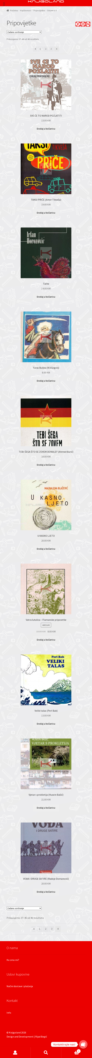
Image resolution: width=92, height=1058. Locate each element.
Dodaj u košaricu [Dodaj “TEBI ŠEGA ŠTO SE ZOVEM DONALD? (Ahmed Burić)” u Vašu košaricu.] (46, 464)
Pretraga (46, 1052)
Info (9, 1012)
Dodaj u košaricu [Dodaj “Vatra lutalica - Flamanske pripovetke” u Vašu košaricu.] (46, 639)
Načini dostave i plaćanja (20, 986)
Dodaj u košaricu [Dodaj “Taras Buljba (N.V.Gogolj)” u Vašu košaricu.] (46, 380)
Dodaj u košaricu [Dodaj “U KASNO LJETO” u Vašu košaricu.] (46, 548)
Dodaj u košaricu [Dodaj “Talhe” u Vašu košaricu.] (46, 296)
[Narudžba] (24, 32)
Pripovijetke (39, 10)
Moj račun (15, 1052)
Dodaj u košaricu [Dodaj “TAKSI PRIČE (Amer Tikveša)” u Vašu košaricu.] (46, 212)
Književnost (25, 10)
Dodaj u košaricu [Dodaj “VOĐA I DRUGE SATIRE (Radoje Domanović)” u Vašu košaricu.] (46, 891)
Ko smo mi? (13, 959)
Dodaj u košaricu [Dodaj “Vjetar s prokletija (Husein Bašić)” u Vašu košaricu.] (46, 807)
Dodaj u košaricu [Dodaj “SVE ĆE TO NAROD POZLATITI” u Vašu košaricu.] (46, 128)
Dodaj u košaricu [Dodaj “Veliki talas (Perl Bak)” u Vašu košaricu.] (46, 723)
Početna (14, 10)
